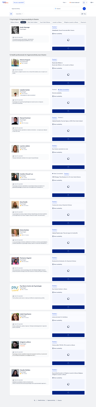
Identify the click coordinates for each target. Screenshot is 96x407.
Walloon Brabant (14, 22)
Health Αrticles (41, 400)
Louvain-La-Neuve (57, 22)
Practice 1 (54, 27)
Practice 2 (60, 117)
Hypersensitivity (51, 400)
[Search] (84, 8)
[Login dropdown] (84, 2)
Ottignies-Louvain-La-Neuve (71, 22)
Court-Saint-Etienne (45, 22)
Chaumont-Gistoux (85, 22)
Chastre (23, 22)
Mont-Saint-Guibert (33, 22)
